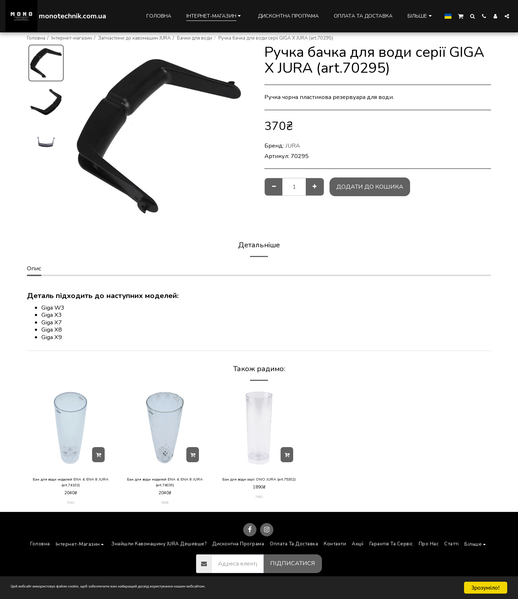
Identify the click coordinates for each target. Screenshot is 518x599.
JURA (292, 145)
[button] (460, 16)
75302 (259, 506)
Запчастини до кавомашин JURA (134, 38)
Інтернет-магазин (71, 38)
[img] (70, 428)
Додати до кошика (369, 187)
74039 (164, 506)
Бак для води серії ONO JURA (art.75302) (259, 483)
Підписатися (292, 566)
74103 (70, 506)
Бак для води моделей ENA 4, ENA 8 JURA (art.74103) (70, 483)
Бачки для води (194, 38)
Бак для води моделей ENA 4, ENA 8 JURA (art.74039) (165, 483)
